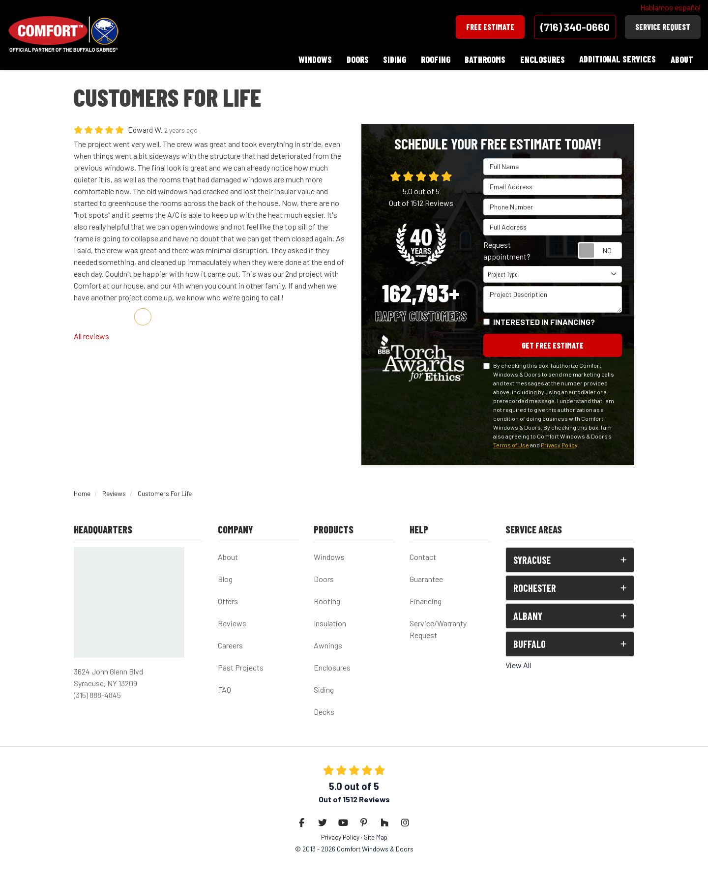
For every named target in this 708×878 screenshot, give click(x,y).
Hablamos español (670, 7)
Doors (324, 578)
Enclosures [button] (542, 59)
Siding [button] (393, 59)
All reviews (91, 335)
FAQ (224, 689)
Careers (230, 644)
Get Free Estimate (553, 344)
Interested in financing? (544, 320)
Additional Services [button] (617, 59)
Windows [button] (313, 59)
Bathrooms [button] (484, 59)
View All (518, 664)
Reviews (232, 622)
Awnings (328, 644)
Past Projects (241, 667)
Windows (329, 556)
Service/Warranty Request (438, 628)
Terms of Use (511, 443)
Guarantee (426, 578)
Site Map (375, 836)
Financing (426, 600)
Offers (228, 600)
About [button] (682, 59)
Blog (225, 578)
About (228, 556)
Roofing (327, 600)
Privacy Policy (559, 443)
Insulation (330, 622)
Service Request (662, 26)
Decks (324, 711)
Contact (423, 556)
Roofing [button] (434, 59)
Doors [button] (356, 59)
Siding (324, 689)
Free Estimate (490, 26)
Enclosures (332, 667)
